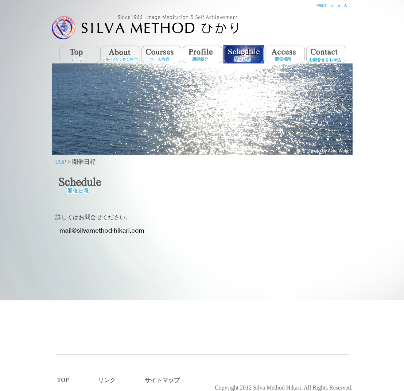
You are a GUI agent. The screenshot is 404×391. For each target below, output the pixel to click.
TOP (60, 162)
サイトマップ (162, 380)
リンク (107, 380)
